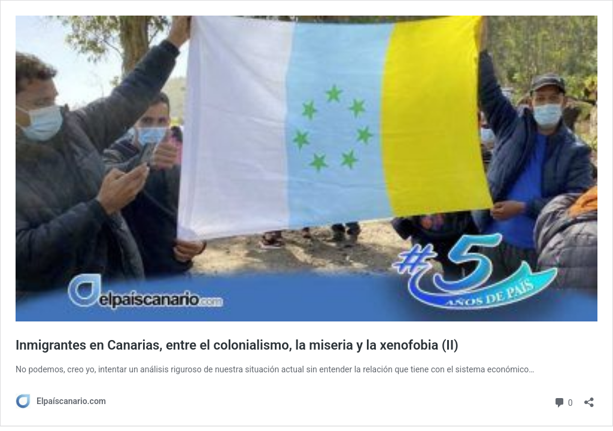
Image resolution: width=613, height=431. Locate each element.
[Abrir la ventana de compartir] (589, 398)
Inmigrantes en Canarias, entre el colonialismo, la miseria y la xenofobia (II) (237, 345)
